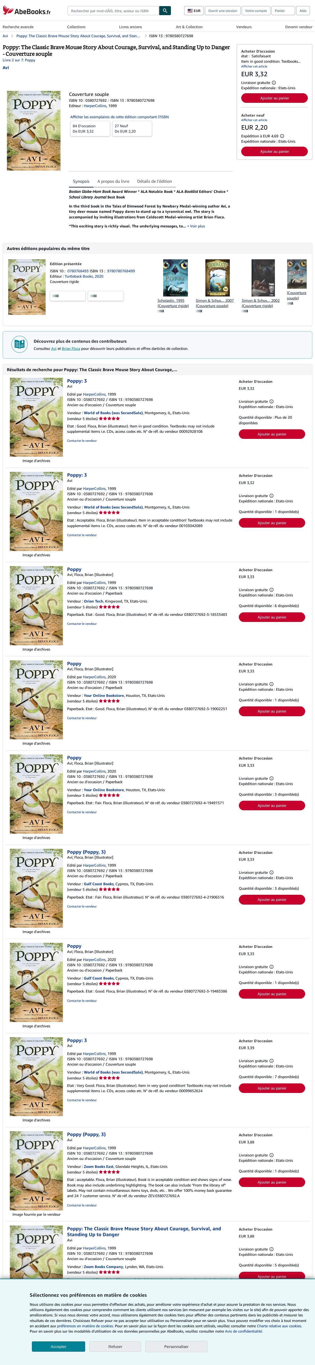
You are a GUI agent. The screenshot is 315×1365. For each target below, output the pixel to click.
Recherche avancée (18, 26)
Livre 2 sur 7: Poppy (19, 60)
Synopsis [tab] (81, 181)
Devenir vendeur (298, 26)
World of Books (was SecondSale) (113, 412)
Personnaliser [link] (176, 1346)
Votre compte (256, 11)
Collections (76, 26)
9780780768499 (121, 271)
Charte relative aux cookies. (279, 1326)
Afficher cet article (254, 66)
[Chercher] (165, 10)
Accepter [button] (58, 1346)
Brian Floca (71, 348)
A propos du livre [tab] (113, 181)
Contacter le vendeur (82, 441)
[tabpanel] (150, 210)
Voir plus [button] (197, 226)
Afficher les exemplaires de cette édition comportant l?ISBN (119, 117)
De (90, 128)
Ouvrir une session (222, 11)
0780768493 (78, 271)
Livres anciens (130, 26)
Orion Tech (93, 601)
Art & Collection (189, 26)
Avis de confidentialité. (244, 1331)
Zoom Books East (99, 1166)
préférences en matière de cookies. (85, 1326)
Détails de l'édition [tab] (154, 181)
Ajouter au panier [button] (274, 98)
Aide (303, 11)
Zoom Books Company (103, 1266)
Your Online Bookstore (104, 695)
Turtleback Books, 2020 (84, 276)
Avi (54, 348)
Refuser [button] (115, 1346)
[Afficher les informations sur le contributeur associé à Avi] (6, 67)
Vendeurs (244, 26)
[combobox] (113, 10)
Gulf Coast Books (99, 883)
